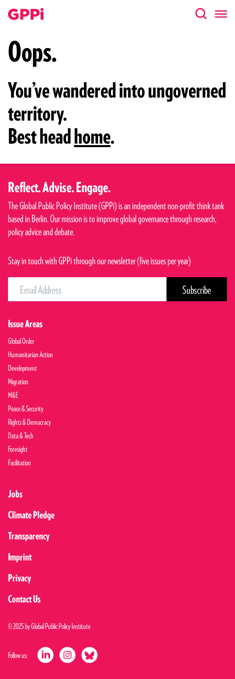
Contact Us (24, 599)
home (92, 136)
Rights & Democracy (29, 422)
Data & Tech (21, 435)
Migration (18, 381)
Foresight (18, 449)
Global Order (21, 341)
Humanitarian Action (30, 354)
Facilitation (19, 462)
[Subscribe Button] (196, 289)
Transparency (29, 536)
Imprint (20, 557)
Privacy (19, 578)
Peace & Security (26, 408)
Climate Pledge (31, 515)
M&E (13, 395)
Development (22, 368)
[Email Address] (87, 289)
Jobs (15, 494)
